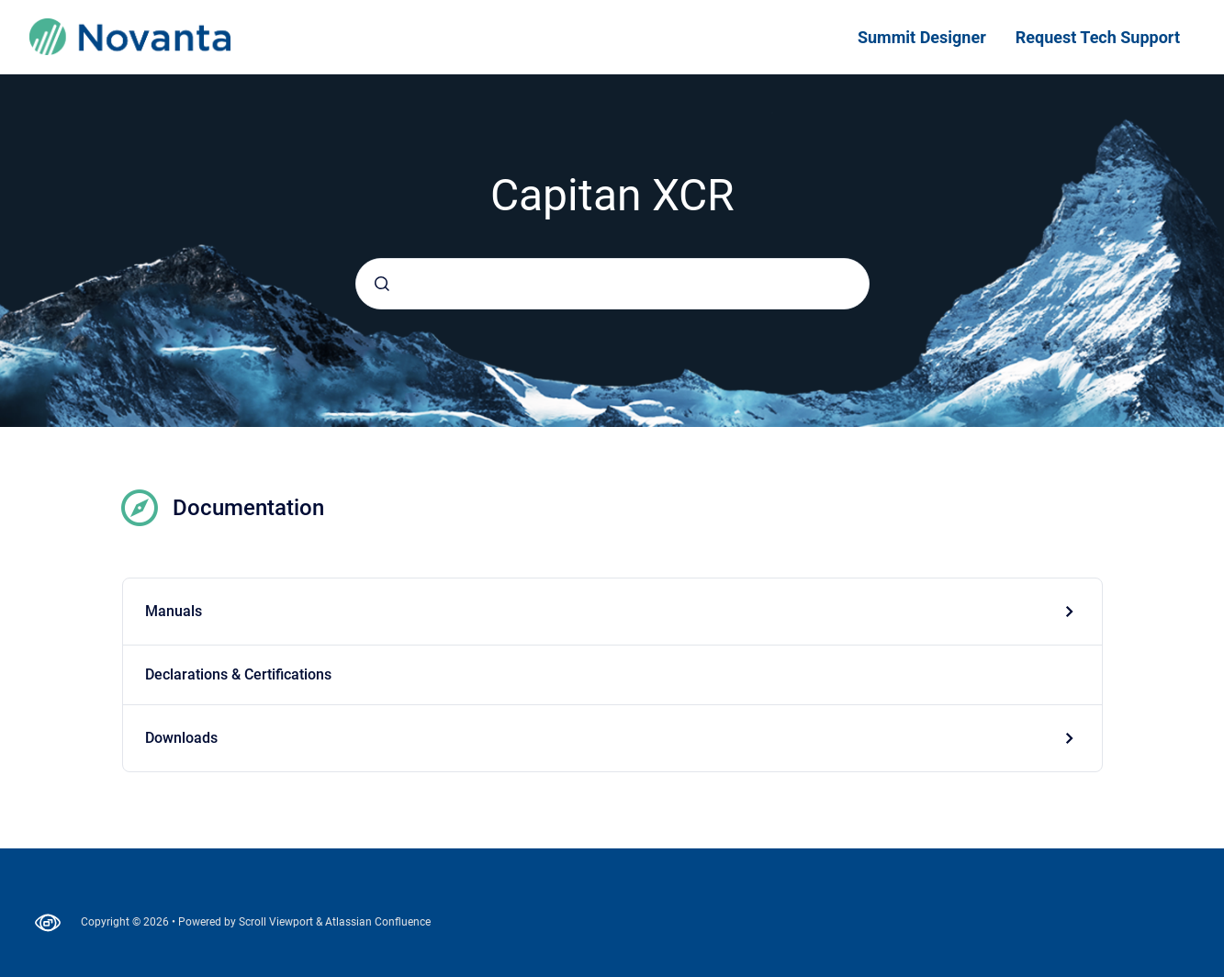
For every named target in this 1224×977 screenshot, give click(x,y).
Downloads (181, 738)
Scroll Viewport (277, 921)
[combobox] (612, 284)
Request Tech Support (1098, 37)
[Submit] (382, 283)
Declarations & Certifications (238, 674)
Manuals (173, 611)
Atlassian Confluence (378, 921)
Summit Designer (922, 37)
